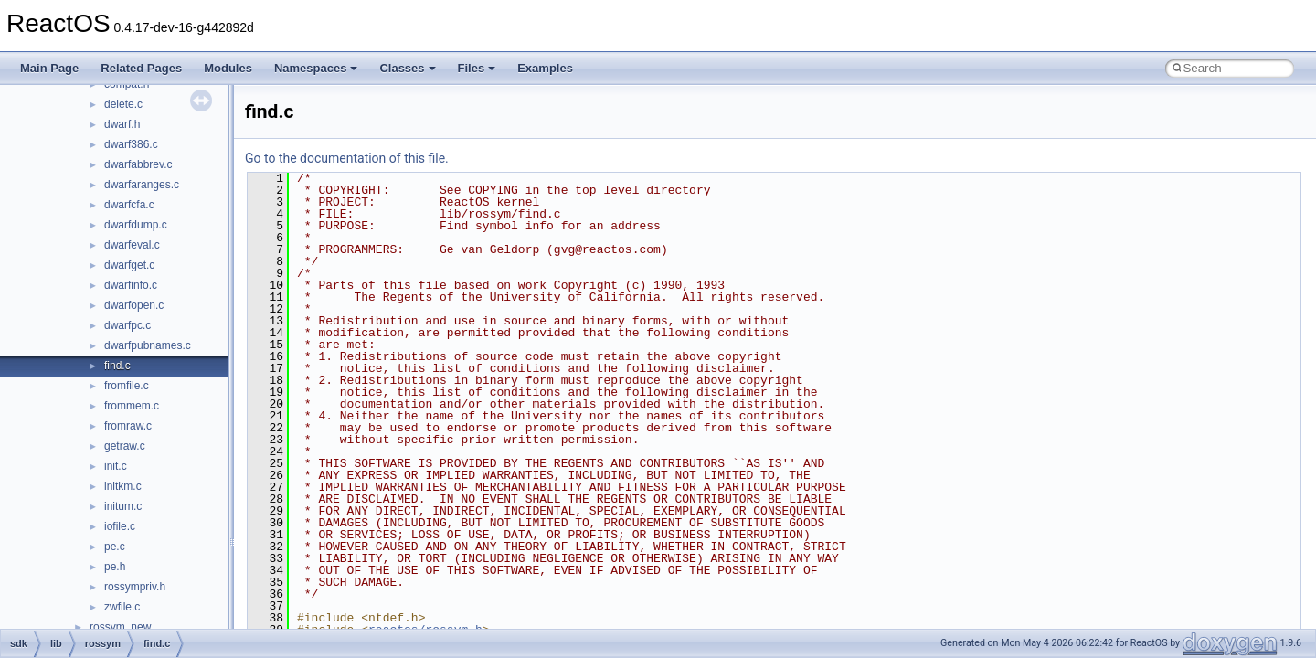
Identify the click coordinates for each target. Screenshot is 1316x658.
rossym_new (120, 627)
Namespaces (316, 68)
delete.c (123, 104)
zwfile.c (122, 606)
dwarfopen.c (134, 305)
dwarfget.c (129, 265)
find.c (117, 365)
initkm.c (123, 486)
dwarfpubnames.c (147, 345)
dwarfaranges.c (141, 184)
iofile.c (119, 526)
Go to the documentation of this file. (347, 158)
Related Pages (141, 68)
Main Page (49, 68)
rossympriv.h (134, 586)
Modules (228, 68)
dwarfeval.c (132, 245)
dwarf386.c (131, 144)
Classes (407, 68)
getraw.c (124, 446)
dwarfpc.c (127, 325)
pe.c (114, 546)
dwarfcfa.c (129, 204)
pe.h (114, 566)
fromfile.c (126, 385)
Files (477, 68)
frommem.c (131, 405)
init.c (115, 466)
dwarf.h (122, 124)
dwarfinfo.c (130, 285)
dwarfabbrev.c (138, 164)
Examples (545, 68)
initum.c (123, 506)
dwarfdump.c (135, 224)
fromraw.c (128, 425)
